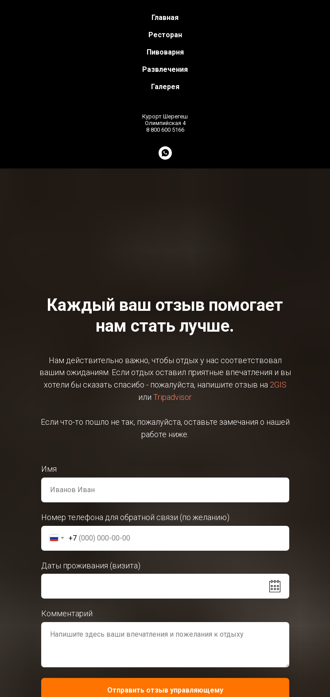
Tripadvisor (172, 397)
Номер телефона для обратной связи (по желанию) (135, 517)
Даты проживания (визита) (90, 565)
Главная (165, 17)
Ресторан (165, 35)
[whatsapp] (165, 153)
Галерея (165, 86)
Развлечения (165, 69)
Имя (49, 469)
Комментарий (67, 613)
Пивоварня (165, 52)
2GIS (278, 384)
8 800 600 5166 (165, 129)
